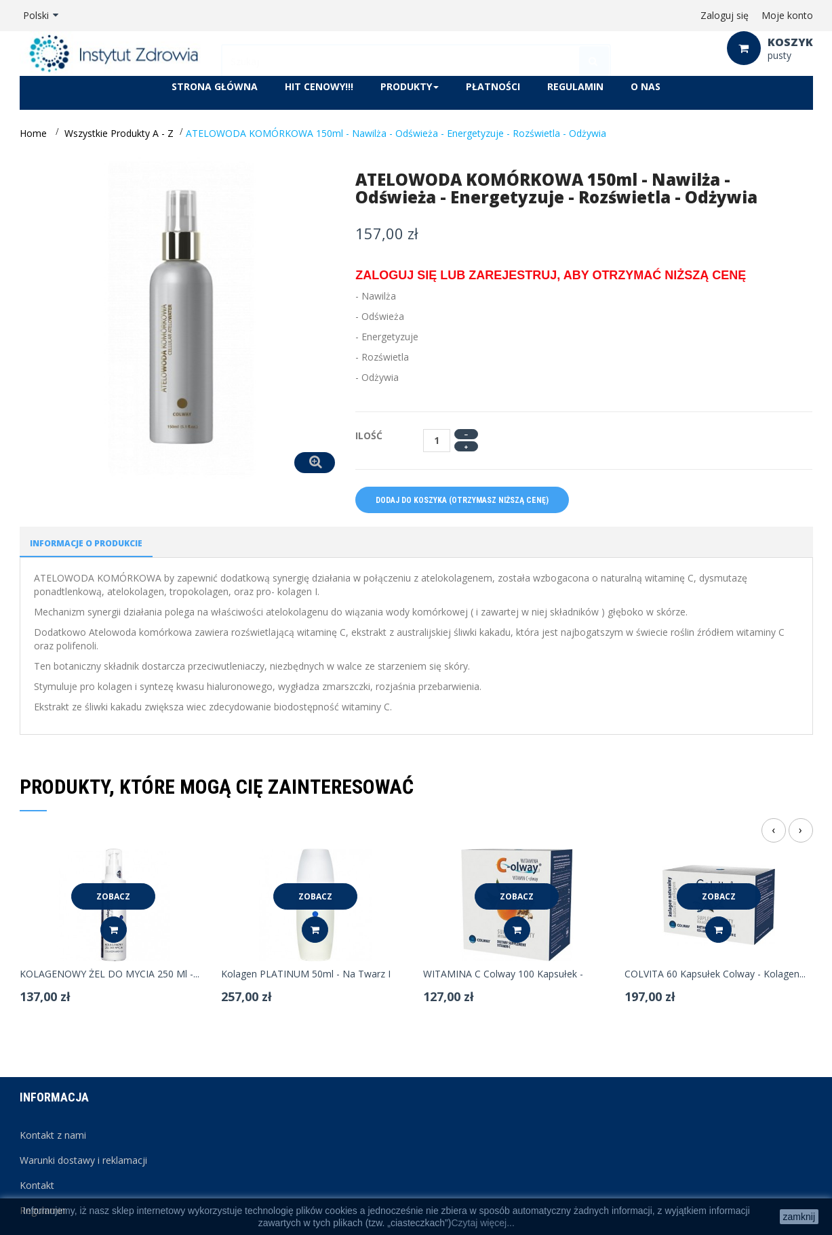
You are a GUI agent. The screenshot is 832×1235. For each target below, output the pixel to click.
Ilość (368, 435)
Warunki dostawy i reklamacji (83, 1160)
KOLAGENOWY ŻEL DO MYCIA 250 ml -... (109, 974)
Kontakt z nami (53, 1135)
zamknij (799, 1216)
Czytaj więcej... (482, 1222)
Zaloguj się (724, 15)
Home (33, 133)
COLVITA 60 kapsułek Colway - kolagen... (715, 974)
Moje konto (787, 15)
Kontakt (37, 1185)
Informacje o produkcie (86, 543)
